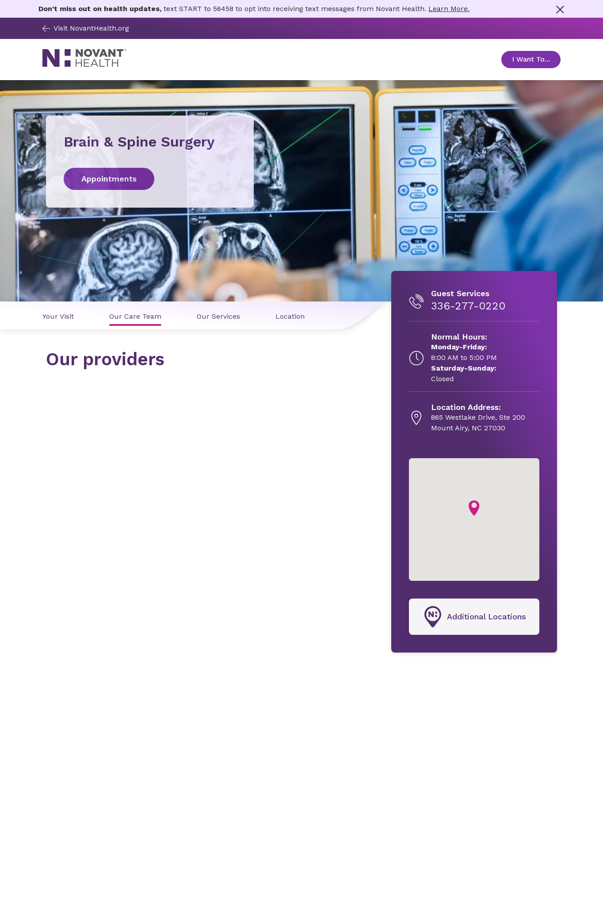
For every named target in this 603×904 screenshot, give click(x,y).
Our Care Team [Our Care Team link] (135, 316)
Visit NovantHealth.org (85, 28)
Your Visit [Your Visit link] (58, 316)
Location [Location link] (290, 316)
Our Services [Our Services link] (218, 316)
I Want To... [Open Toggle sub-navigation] (536, 59)
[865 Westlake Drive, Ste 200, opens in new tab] (478, 417)
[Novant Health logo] (84, 65)
